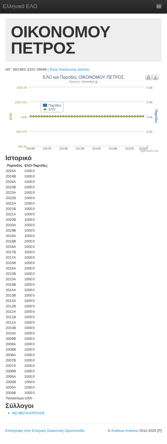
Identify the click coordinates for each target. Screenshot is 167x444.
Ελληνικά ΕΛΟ (20, 6)
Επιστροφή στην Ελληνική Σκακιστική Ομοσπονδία (44, 431)
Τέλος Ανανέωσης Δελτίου (69, 69)
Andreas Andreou (124, 431)
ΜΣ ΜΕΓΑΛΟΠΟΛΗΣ (28, 413)
